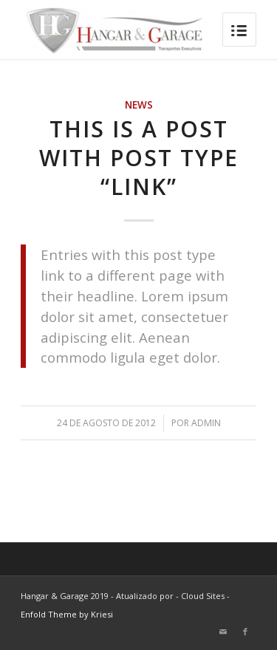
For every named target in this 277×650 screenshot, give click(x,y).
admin (206, 423)
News (139, 105)
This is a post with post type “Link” (139, 158)
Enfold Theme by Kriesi (67, 614)
